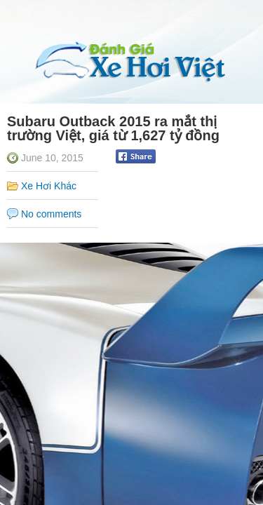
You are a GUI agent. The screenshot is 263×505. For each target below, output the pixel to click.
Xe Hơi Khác (48, 185)
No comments (51, 214)
